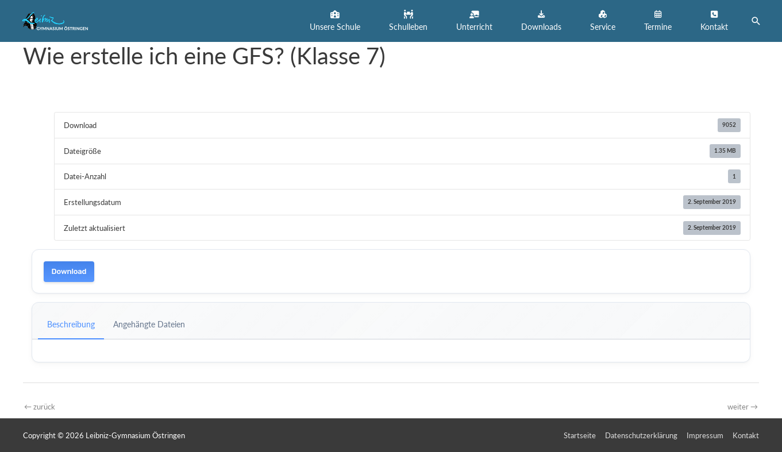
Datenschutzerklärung (641, 435)
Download (69, 271)
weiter (742, 406)
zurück (39, 406)
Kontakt (746, 435)
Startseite (580, 435)
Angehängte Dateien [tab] (149, 324)
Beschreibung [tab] (71, 324)
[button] (335, 21)
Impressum (705, 435)
